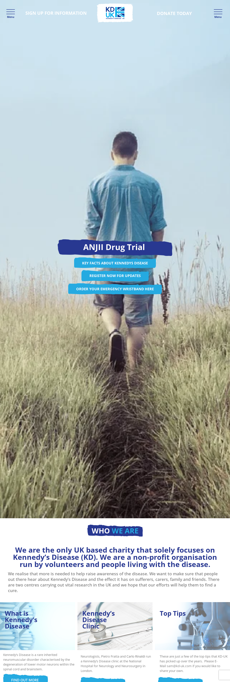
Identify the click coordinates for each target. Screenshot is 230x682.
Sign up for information (56, 13)
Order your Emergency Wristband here (115, 288)
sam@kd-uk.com (179, 666)
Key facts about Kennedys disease (115, 263)
